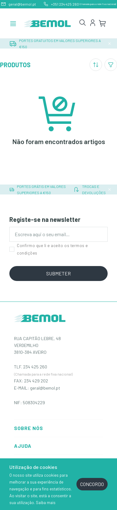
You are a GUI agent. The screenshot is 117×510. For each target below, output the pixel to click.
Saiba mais (46, 502)
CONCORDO (92, 484)
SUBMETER (58, 273)
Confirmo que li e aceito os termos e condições (48, 249)
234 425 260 (35, 366)
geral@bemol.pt (45, 388)
